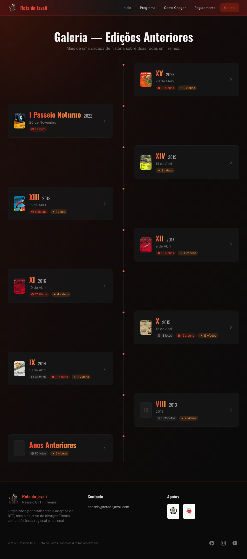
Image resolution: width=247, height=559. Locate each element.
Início (127, 8)
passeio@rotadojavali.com (108, 507)
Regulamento (204, 8)
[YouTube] (235, 543)
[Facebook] (211, 543)
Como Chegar (175, 8)
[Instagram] (223, 543)
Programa (147, 8)
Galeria (229, 8)
